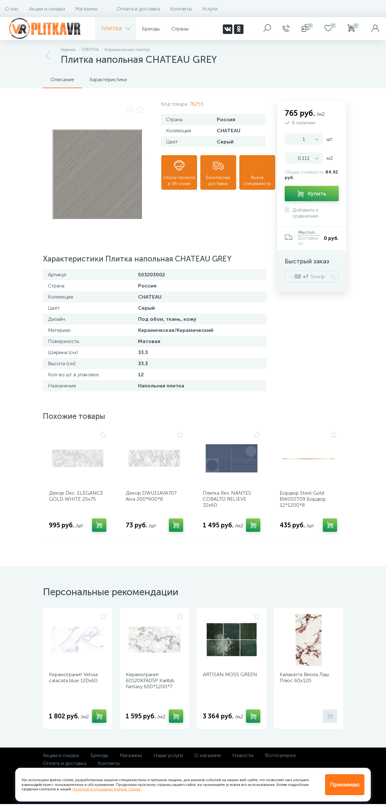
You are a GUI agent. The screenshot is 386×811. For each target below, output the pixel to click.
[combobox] (296, 276)
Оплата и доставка (138, 9)
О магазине (207, 762)
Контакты (181, 9)
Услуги (209, 9)
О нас (12, 9)
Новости (242, 762)
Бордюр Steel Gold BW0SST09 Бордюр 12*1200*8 (305, 501)
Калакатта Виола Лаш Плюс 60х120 (306, 683)
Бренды (99, 762)
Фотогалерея (280, 762)
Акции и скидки (47, 9)
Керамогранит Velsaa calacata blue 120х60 (75, 683)
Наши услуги (168, 762)
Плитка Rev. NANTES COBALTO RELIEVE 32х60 (229, 501)
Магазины (90, 9)
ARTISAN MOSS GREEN (223, 683)
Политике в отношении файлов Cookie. (106, 789)
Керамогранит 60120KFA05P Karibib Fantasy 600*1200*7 (152, 686)
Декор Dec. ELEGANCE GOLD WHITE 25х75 (72, 501)
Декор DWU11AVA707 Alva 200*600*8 (153, 498)
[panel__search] (267, 28)
